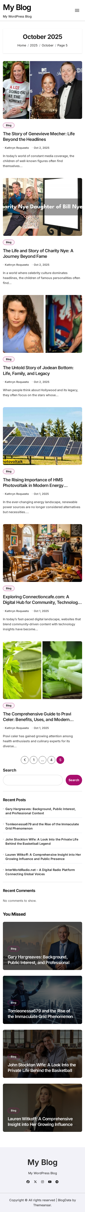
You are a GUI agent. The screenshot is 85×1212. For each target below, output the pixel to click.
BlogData (64, 1200)
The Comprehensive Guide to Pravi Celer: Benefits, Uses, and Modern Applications (37, 719)
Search (9, 770)
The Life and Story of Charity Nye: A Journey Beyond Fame (38, 253)
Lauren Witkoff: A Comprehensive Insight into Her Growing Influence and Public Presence (43, 857)
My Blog (17, 7)
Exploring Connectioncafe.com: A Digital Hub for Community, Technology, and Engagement (42, 602)
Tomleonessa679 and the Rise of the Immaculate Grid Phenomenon (42, 826)
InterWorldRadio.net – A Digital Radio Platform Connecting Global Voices (40, 872)
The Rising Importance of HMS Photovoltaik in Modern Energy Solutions (33, 485)
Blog (8, 125)
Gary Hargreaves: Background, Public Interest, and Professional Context (40, 811)
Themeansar (42, 1205)
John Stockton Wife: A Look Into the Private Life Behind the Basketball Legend (41, 841)
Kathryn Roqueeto (17, 147)
